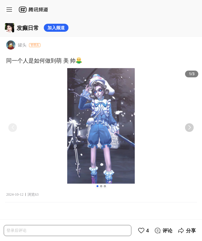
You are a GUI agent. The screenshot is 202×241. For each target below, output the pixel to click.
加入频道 (56, 28)
